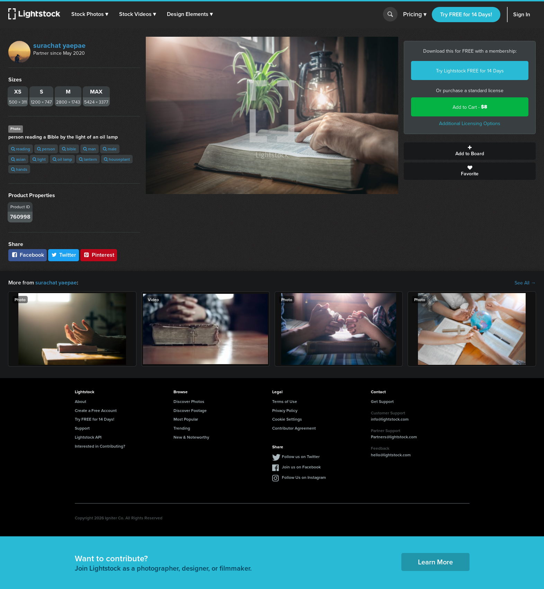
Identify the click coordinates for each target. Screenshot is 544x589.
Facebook (27, 255)
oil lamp (62, 159)
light (39, 159)
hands (19, 169)
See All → (525, 282)
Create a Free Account (96, 410)
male (110, 149)
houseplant (117, 159)
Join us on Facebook (301, 467)
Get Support (382, 401)
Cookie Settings (287, 419)
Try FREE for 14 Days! (466, 14)
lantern (88, 159)
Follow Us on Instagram (304, 477)
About (80, 401)
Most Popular (185, 419)
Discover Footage (190, 410)
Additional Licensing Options (469, 123)
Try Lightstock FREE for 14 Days (470, 70)
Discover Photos (188, 401)
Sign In (521, 14)
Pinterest (98, 255)
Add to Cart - (470, 107)
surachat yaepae (59, 45)
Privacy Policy (284, 410)
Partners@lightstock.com (394, 437)
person (46, 149)
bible (69, 149)
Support (82, 428)
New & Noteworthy (191, 437)
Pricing (414, 14)
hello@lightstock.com (391, 455)
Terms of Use (284, 401)
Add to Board (469, 151)
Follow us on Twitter (301, 456)
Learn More (435, 562)
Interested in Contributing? (100, 446)
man (89, 149)
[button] (89, 14)
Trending (181, 428)
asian (18, 159)
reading (20, 149)
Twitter (64, 255)
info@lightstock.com (390, 419)
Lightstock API (88, 437)
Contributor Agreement (294, 428)
